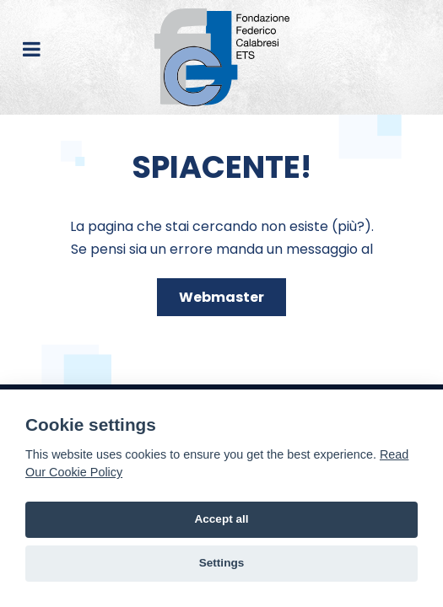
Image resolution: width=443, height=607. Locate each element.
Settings (222, 562)
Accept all (221, 519)
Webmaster (221, 297)
